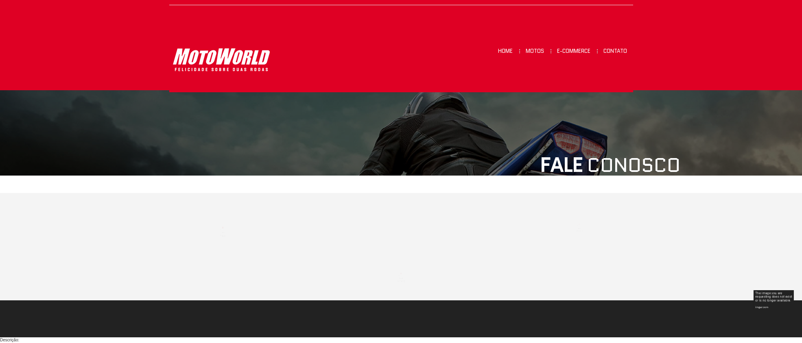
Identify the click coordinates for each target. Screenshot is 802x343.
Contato (615, 51)
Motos (535, 51)
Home (505, 51)
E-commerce (573, 51)
